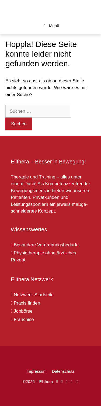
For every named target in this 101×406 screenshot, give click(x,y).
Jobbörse (22, 311)
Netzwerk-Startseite (32, 294)
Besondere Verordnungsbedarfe (45, 244)
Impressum (37, 371)
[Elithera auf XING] (71, 381)
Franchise (22, 319)
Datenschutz (63, 371)
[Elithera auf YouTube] (66, 381)
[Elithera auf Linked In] (77, 381)
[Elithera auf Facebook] (57, 381)
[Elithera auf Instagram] (61, 381)
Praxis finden (25, 303)
